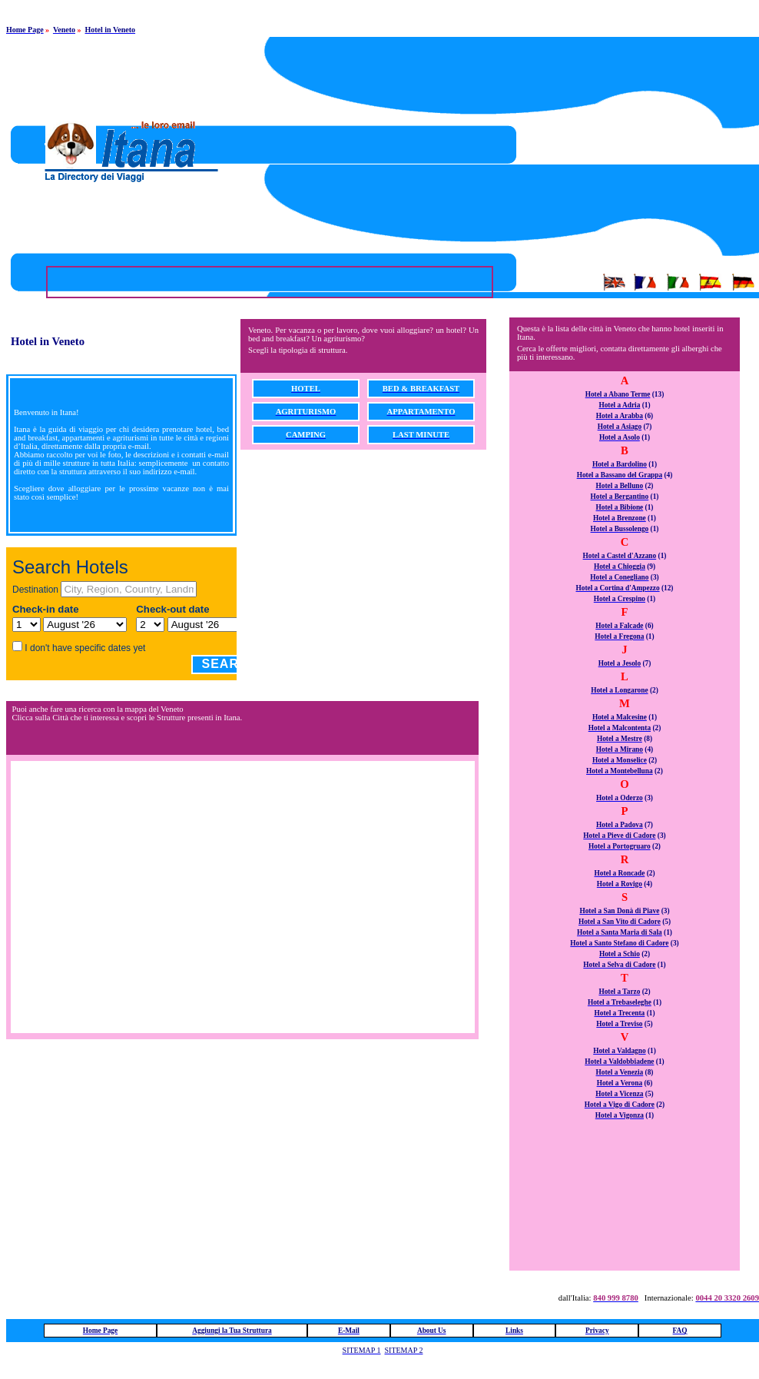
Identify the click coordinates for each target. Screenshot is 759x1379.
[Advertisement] (574, 144)
